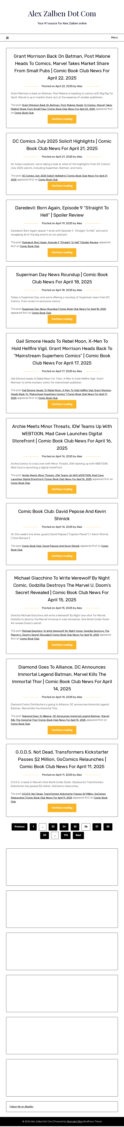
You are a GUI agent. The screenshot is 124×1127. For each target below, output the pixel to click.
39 (44, 836)
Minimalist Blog (75, 1122)
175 (66, 836)
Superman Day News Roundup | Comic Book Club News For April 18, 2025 (66, 309)
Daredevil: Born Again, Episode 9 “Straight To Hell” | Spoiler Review (62, 242)
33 (53, 827)
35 (75, 827)
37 (96, 827)
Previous (20, 827)
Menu (114, 37)
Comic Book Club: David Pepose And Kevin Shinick (52, 546)
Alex (80, 86)
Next (78, 836)
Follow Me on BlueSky (21, 1107)
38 (107, 827)
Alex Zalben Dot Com (62, 13)
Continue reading (62, 119)
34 (64, 827)
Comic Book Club (42, 112)
